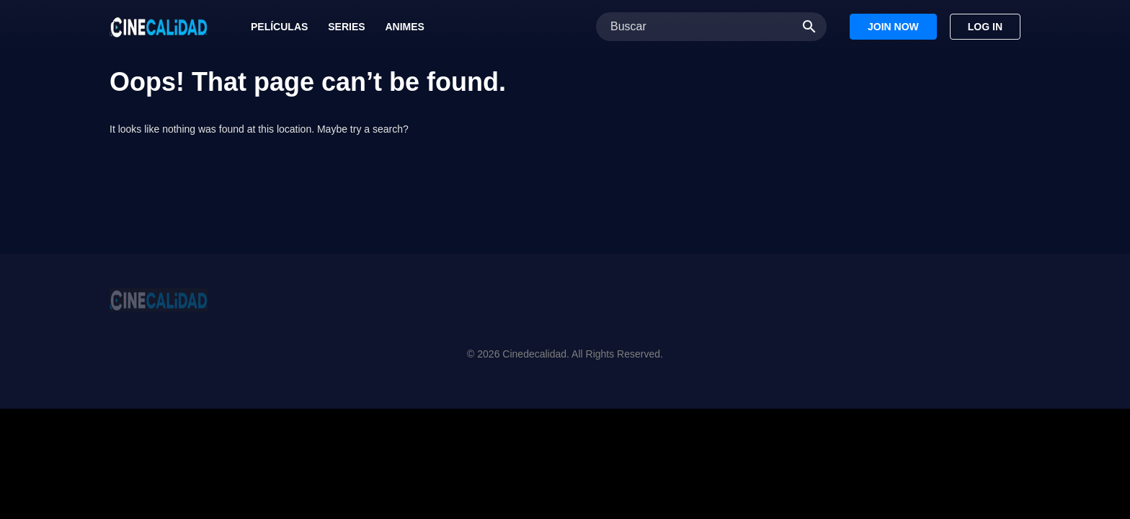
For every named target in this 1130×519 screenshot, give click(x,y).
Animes (404, 26)
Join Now (893, 26)
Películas (279, 26)
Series (346, 26)
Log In (985, 26)
